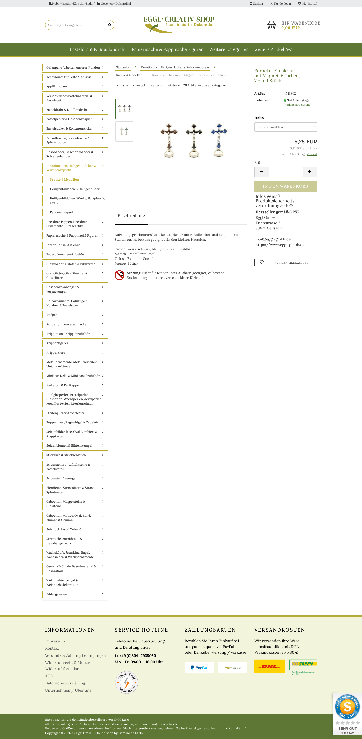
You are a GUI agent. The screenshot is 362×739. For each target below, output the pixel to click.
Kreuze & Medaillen (64, 180)
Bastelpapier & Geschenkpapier (69, 119)
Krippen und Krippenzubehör (68, 334)
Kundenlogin (280, 3)
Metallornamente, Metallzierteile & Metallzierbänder (72, 364)
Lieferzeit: (261, 100)
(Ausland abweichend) (297, 104)
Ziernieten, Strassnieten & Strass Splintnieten (70, 490)
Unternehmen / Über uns (68, 690)
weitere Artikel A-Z (273, 49)
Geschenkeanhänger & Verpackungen (62, 289)
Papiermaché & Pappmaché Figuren (168, 49)
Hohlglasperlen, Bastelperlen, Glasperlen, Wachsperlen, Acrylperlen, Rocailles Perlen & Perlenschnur (74, 399)
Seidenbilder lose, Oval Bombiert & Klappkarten (71, 434)
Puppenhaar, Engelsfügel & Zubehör (72, 422)
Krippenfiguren (57, 343)
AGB (49, 675)
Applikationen (56, 86)
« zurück (139, 85)
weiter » (156, 85)
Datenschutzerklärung (65, 683)
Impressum (55, 641)
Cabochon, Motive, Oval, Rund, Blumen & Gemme (68, 518)
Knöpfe (51, 315)
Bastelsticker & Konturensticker (69, 129)
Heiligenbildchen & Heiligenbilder (75, 189)
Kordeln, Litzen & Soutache (66, 324)
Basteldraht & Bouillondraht (98, 49)
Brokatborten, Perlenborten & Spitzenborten (68, 140)
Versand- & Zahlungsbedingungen (75, 655)
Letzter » (173, 85)
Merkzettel (307, 3)
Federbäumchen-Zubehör (65, 254)
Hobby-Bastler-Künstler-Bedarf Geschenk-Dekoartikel (90, 3)
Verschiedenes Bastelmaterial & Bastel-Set (69, 98)
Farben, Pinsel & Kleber (63, 245)
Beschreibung (131, 215)
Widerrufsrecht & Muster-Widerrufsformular (68, 665)
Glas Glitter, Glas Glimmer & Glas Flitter (67, 275)
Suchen (256, 3)
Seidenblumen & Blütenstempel (69, 445)
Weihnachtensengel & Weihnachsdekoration (62, 582)
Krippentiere (55, 353)
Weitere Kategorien (229, 49)
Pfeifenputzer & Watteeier (65, 413)
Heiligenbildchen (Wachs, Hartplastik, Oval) (77, 200)
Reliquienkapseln (62, 212)
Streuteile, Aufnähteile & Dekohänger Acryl (64, 541)
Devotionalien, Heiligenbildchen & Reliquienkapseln (71, 168)
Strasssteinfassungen (61, 478)
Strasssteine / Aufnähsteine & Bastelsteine (68, 467)
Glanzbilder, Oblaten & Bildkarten (70, 264)
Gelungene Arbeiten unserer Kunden (73, 68)
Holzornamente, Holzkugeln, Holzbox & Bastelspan (67, 303)
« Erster (123, 85)
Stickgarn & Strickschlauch (66, 455)
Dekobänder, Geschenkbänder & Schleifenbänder (69, 154)
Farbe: (259, 118)
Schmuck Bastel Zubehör (64, 529)
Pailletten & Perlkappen (63, 385)
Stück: (260, 162)
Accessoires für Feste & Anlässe (69, 77)
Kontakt (52, 648)
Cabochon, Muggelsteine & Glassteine (65, 503)
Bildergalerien (56, 594)
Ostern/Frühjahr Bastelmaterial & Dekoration (71, 568)
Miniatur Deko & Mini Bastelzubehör (73, 376)
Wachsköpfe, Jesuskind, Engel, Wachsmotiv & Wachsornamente (70, 554)
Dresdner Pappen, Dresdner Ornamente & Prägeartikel (66, 224)
